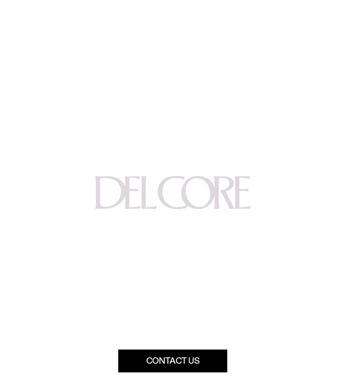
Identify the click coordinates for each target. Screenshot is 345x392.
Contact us (172, 361)
